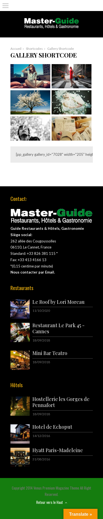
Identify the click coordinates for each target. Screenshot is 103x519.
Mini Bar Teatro (49, 353)
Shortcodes (34, 49)
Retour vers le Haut (51, 502)
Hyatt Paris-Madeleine (57, 450)
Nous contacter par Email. (32, 272)
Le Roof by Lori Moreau (58, 302)
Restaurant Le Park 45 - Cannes (58, 328)
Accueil (15, 49)
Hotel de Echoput (52, 427)
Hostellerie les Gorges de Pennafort (61, 402)
